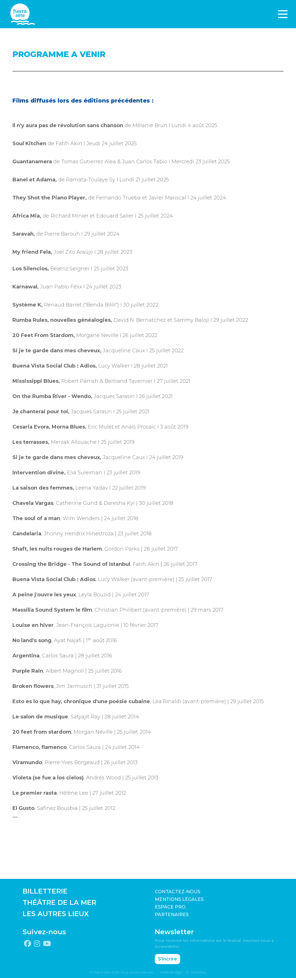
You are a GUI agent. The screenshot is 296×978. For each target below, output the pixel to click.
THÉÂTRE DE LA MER (59, 902)
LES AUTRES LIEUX (56, 914)
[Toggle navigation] (283, 14)
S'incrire (167, 959)
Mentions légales (179, 899)
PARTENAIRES (172, 914)
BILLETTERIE (45, 891)
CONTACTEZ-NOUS (177, 891)
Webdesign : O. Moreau (183, 972)
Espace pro (170, 907)
